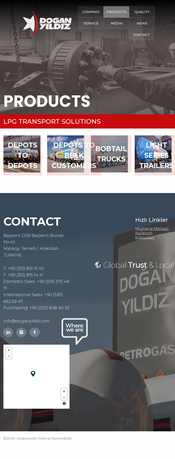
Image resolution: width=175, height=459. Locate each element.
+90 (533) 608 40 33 (49, 307)
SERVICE (91, 24)
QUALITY (142, 13)
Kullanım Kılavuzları (144, 235)
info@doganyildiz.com (26, 321)
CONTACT (141, 36)
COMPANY (91, 13)
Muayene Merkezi (152, 228)
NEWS (142, 24)
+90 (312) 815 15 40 (26, 268)
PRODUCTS (116, 13)
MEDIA (116, 24)
